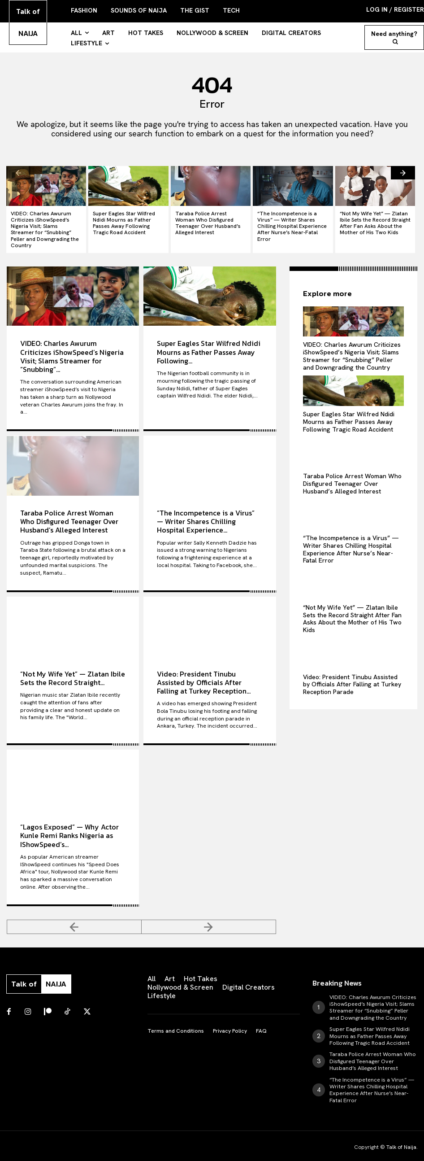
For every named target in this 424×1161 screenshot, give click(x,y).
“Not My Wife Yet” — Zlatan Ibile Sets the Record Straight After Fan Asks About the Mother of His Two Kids (373, 221)
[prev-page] (18, 171)
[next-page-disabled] (209, 917)
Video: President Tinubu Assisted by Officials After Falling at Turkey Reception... (204, 672)
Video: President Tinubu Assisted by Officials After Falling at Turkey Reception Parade (352, 673)
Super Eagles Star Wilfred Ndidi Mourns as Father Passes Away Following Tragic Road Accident (127, 221)
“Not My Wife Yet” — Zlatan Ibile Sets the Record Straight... (72, 668)
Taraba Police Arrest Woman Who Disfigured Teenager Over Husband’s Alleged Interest (208, 221)
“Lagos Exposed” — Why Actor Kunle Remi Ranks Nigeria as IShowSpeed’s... (69, 825)
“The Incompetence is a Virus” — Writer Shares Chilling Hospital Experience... (206, 511)
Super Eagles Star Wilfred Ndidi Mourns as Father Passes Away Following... (208, 342)
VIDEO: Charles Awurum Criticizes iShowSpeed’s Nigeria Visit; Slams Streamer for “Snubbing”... (72, 346)
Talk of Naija (401, 1131)
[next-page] (403, 171)
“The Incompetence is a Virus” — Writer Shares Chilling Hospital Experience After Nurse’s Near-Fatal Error (292, 221)
